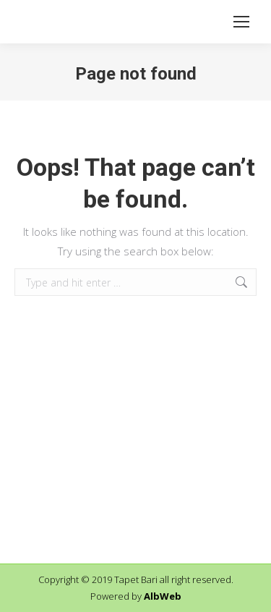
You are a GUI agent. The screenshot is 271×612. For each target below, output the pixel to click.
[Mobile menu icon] (241, 22)
